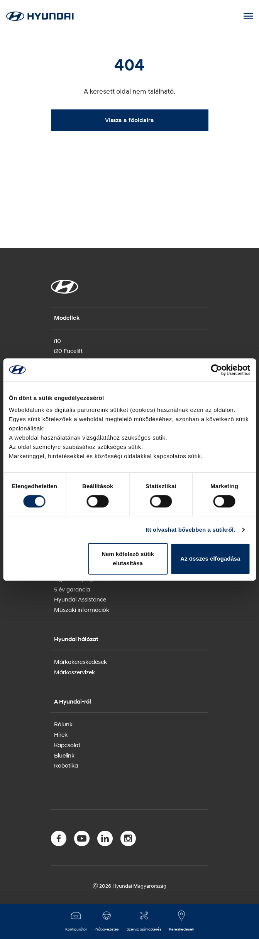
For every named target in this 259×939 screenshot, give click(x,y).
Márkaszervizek (74, 672)
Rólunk (63, 724)
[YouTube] (82, 840)
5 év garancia (72, 589)
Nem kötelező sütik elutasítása (128, 558)
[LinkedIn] (105, 840)
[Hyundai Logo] (39, 16)
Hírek (61, 734)
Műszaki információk (81, 609)
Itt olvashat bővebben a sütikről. (190, 529)
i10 (57, 340)
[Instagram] (128, 840)
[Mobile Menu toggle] (248, 16)
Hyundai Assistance (80, 599)
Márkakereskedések (80, 661)
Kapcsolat (67, 744)
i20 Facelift (68, 350)
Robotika (66, 765)
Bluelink (64, 755)
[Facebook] (58, 840)
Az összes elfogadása (210, 558)
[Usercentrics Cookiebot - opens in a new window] (216, 370)
